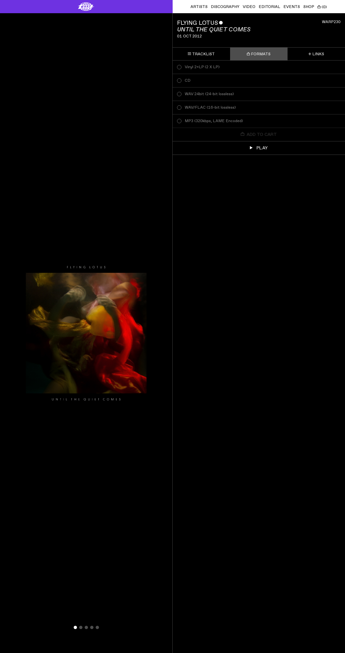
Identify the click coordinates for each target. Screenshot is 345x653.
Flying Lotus (197, 23)
